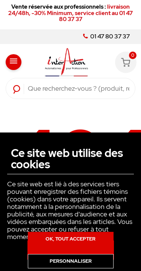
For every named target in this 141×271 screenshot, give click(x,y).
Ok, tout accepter (70, 239)
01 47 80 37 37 (106, 36)
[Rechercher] (78, 88)
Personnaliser (71, 261)
